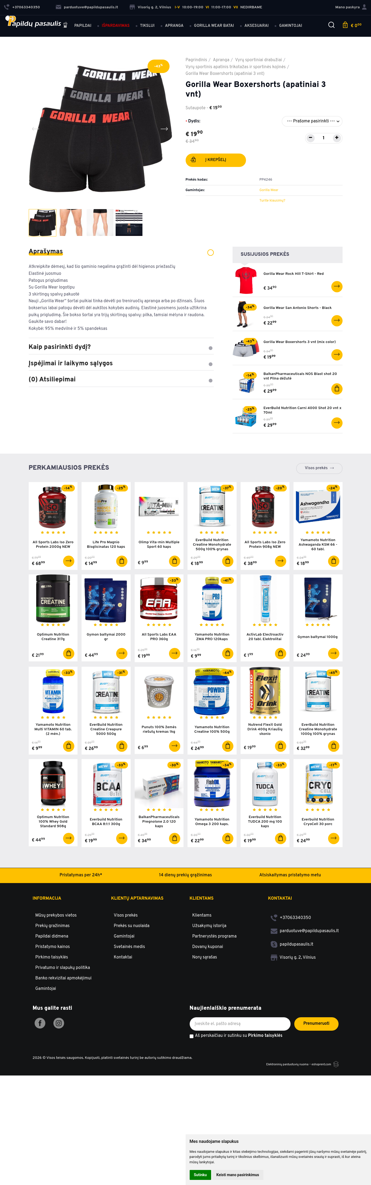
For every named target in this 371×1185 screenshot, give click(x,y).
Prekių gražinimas (52, 957)
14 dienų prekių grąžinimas (185, 907)
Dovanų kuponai (207, 978)
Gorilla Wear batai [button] (218, 22)
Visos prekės (316, 488)
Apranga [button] (178, 22)
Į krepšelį (208, 160)
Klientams (202, 930)
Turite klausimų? (272, 201)
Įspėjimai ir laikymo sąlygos (121, 364)
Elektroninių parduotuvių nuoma (277, 1096)
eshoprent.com (319, 1096)
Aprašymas (121, 252)
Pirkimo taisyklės (51, 989)
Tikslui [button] (151, 22)
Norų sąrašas (204, 989)
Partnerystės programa (214, 968)
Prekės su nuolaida (131, 957)
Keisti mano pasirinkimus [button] (237, 1175)
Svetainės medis (129, 978)
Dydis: (194, 121)
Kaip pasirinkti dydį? (121, 347)
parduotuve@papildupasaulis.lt (87, 5)
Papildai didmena (51, 968)
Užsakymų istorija (209, 957)
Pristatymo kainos (52, 978)
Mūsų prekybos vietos (56, 947)
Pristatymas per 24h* (81, 907)
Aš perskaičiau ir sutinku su (238, 1067)
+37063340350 (291, 949)
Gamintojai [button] (294, 22)
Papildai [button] (80, 22)
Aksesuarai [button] (260, 22)
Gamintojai (45, 1020)
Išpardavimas (120, 22)
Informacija (47, 930)
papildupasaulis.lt (292, 976)
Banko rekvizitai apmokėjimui (63, 1010)
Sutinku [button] (200, 1175)
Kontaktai (123, 989)
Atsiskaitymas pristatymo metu (290, 907)
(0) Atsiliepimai (121, 380)
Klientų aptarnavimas (137, 930)
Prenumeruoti (316, 1055)
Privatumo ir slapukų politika (62, 999)
